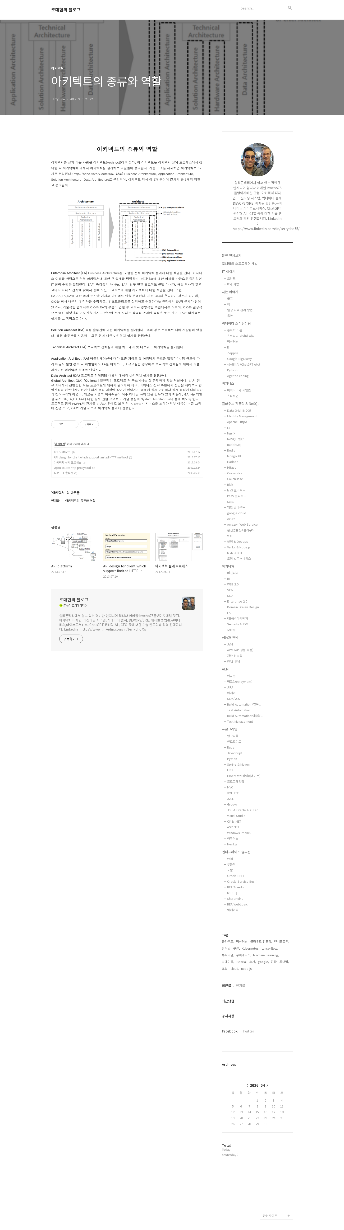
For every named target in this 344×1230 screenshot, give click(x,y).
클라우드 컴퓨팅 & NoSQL (240, 403)
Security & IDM (237, 624)
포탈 (230, 870)
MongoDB (234, 456)
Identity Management (242, 416)
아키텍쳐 (60, 444)
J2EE (230, 798)
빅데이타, (228, 961)
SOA (230, 595)
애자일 (231, 676)
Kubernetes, (251, 948)
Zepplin (232, 353)
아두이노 (233, 838)
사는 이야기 (230, 291)
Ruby (230, 747)
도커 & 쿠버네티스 (239, 558)
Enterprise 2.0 (237, 601)
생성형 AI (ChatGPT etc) (243, 364)
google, (263, 961)
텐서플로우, (281, 941)
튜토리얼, (228, 955)
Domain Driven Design (243, 607)
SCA (230, 590)
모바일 (231, 629)
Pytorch (232, 370)
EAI (229, 612)
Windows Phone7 (239, 832)
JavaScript (234, 753)
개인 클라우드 (236, 507)
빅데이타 (233, 910)
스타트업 (233, 396)
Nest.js (232, 844)
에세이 (231, 693)
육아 (230, 315)
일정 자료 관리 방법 (240, 310)
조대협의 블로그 (66, 9)
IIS (228, 427)
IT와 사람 (233, 284)
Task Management (240, 721)
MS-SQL (233, 893)
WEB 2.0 (233, 584)
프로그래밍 (229, 729)
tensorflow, (269, 948)
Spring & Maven (238, 764)
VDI (229, 535)
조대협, (284, 961)
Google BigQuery (239, 358)
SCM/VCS (233, 698)
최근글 (226, 985)
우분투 (231, 864)
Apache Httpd (237, 421)
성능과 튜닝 (230, 637)
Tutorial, (242, 961)
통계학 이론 (234, 330)
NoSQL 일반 (235, 439)
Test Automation (239, 710)
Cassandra (234, 473)
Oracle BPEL (236, 875)
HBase (231, 467)
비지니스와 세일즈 (239, 390)
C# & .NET (234, 821)
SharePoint (235, 898)
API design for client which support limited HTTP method (91, 457)
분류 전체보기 (231, 255)
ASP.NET (233, 827)
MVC (230, 787)
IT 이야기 (228, 271)
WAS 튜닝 (233, 661)
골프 (230, 298)
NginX (231, 433)
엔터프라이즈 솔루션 (236, 851)
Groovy (232, 804)
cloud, (234, 968)
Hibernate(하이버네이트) (243, 775)
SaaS (230, 501)
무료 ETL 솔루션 (63, 473)
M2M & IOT (234, 553)
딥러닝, (226, 948)
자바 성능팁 (234, 655)
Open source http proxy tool (72, 468)
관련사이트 (270, 1215)
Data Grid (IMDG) (239, 410)
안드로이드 (234, 741)
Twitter (248, 1031)
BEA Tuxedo (235, 887)
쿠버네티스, (243, 955)
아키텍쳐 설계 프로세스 (67, 462)
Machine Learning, (266, 955)
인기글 (240, 985)
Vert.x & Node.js (239, 547)
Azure (231, 518)
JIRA (230, 687)
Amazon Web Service (242, 524)
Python (232, 758)
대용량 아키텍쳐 (237, 618)
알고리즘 (233, 736)
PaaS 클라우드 (236, 496)
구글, (236, 948)
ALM (225, 669)
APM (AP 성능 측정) (240, 650)
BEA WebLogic (237, 904)
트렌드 (231, 278)
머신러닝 (233, 341)
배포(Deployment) (239, 681)
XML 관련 (233, 793)
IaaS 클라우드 (236, 490)
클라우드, (228, 941)
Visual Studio (236, 815)
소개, (252, 961)
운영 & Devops (237, 541)
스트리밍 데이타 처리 (241, 336)
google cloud (236, 513)
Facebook (230, 1031)
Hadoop (233, 461)
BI (228, 578)
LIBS (230, 770)
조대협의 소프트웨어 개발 (240, 263)
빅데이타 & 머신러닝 (236, 323)
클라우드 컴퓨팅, (261, 941)
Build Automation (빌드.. (244, 704)
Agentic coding (238, 375)
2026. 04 (257, 1085)
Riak (230, 484)
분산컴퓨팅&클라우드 (241, 530)
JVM (230, 644)
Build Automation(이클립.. (245, 715)
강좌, (274, 961)
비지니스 (228, 383)
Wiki (230, 858)
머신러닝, (242, 941)
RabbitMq (234, 444)
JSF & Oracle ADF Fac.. (243, 810)
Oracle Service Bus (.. (242, 881)
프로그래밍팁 (235, 781)
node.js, (247, 968)
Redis (231, 450)
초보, (225, 968)
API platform (62, 452)
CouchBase (235, 478)
